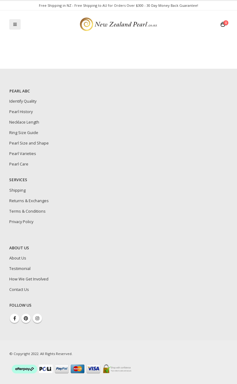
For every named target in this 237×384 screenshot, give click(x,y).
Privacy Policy (21, 221)
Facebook (14, 318)
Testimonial (20, 268)
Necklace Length (24, 122)
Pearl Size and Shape (29, 143)
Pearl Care (18, 164)
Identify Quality (22, 101)
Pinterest (26, 318)
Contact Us (19, 289)
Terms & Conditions (27, 211)
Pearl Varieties (22, 153)
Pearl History (21, 111)
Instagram (37, 318)
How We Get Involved (28, 279)
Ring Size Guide (23, 132)
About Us (17, 258)
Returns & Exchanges (29, 200)
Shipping (17, 190)
